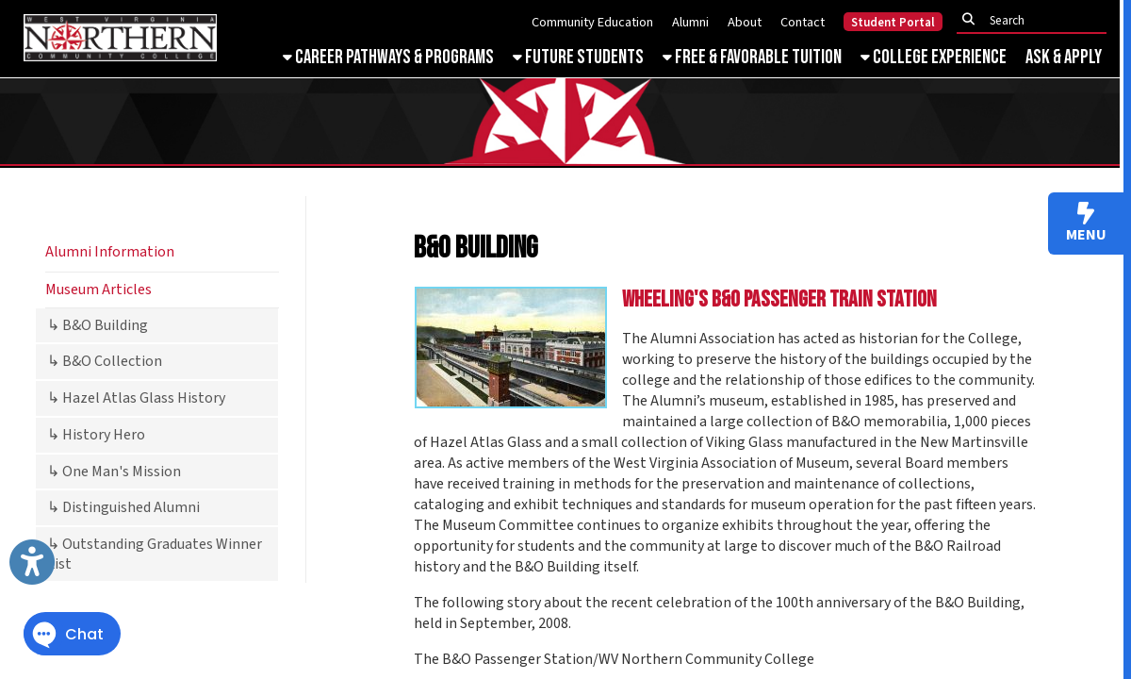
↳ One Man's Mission (114, 471)
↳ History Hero (96, 434)
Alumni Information (109, 251)
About (745, 22)
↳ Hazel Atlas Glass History (136, 398)
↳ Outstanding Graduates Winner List (154, 554)
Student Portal (893, 22)
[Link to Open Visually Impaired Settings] (32, 562)
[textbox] (1036, 20)
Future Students (578, 57)
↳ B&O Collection (104, 361)
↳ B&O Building (97, 325)
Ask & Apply (1063, 57)
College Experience (934, 57)
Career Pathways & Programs (388, 57)
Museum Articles (98, 289)
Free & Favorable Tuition (752, 57)
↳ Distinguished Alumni (123, 507)
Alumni (690, 22)
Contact (802, 22)
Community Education (592, 22)
